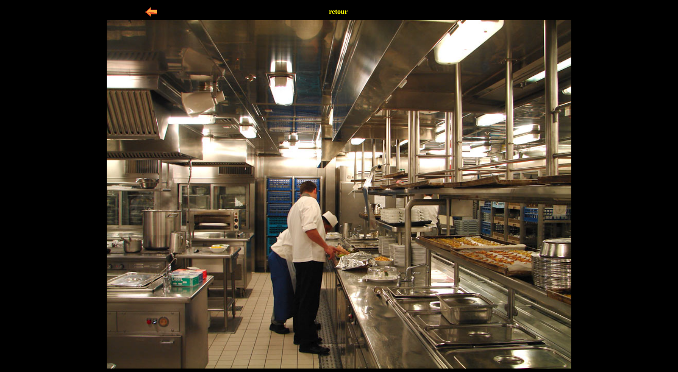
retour (338, 11)
